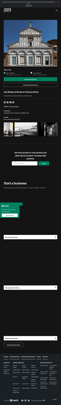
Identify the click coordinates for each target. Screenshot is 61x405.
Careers (6, 356)
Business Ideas (44, 365)
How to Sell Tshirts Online (43, 387)
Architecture (7, 113)
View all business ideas (13, 345)
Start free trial (10, 215)
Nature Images (25, 370)
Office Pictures (16, 372)
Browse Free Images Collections (7, 371)
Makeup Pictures (33, 366)
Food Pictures (34, 370)
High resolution (10, 73)
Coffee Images (16, 370)
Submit (44, 163)
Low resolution (37, 73)
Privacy (39, 356)
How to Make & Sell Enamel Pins (53, 373)
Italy (28, 113)
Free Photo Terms (15, 356)
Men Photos (16, 383)
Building (23, 113)
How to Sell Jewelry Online (44, 383)
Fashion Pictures (24, 366)
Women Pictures (33, 380)
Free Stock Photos (6, 366)
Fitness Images (26, 388)
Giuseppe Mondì (14, 106)
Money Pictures (26, 372)
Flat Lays (15, 376)
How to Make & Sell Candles (53, 383)
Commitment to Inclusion (28, 356)
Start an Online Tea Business (44, 372)
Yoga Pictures (16, 388)
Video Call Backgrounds (16, 391)
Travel (16, 113)
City (13, 113)
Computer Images (33, 373)
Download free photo (30, 79)
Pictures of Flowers (34, 384)
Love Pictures (25, 383)
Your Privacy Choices (38, 400)
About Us (45, 356)
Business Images (15, 366)
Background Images (25, 377)
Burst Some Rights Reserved (12, 119)
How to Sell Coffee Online (52, 378)
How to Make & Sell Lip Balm (44, 378)
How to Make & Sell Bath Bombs (53, 367)
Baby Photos (34, 388)
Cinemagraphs (34, 376)
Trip (19, 113)
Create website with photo (30, 85)
